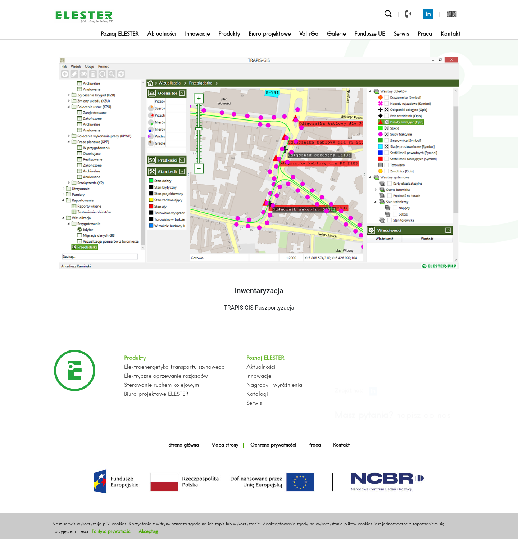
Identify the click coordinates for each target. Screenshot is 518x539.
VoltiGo (308, 34)
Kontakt (450, 34)
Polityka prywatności (111, 531)
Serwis (401, 34)
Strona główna (183, 445)
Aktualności (161, 34)
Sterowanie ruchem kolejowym (161, 410)
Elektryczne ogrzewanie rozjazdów (166, 401)
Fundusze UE (369, 34)
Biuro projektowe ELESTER (156, 419)
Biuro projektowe (270, 34)
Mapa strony (224, 445)
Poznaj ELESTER (119, 34)
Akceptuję (148, 531)
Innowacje (197, 34)
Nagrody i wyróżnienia (274, 410)
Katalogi (257, 419)
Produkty (229, 34)
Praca (425, 34)
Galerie (336, 34)
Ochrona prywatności (273, 445)
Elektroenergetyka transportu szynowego (174, 392)
